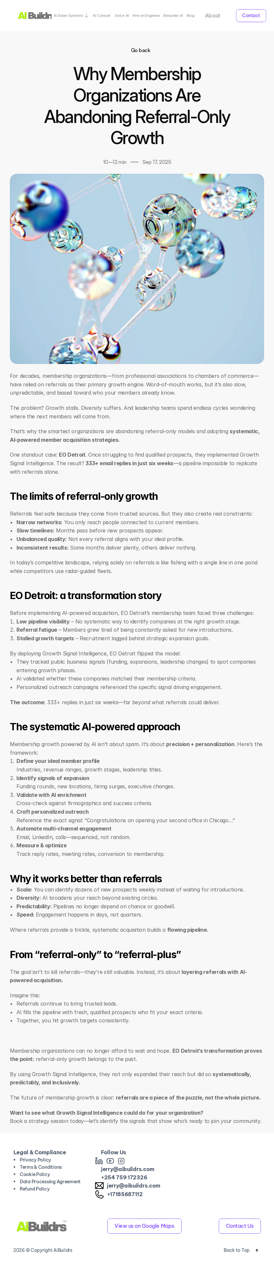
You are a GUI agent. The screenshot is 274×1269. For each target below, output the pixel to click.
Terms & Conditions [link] (41, 1167)
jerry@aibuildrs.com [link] (127, 1169)
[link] (99, 1161)
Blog (190, 15)
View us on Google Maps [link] (144, 1226)
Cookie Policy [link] (35, 1174)
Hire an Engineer (146, 15)
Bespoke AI (173, 15)
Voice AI (122, 15)
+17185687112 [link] (125, 1194)
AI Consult (102, 15)
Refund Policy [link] (34, 1189)
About (212, 15)
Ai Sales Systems (68, 15)
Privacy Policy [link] (35, 1160)
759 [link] (121, 1177)
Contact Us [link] (240, 1226)
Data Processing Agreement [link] (50, 1182)
